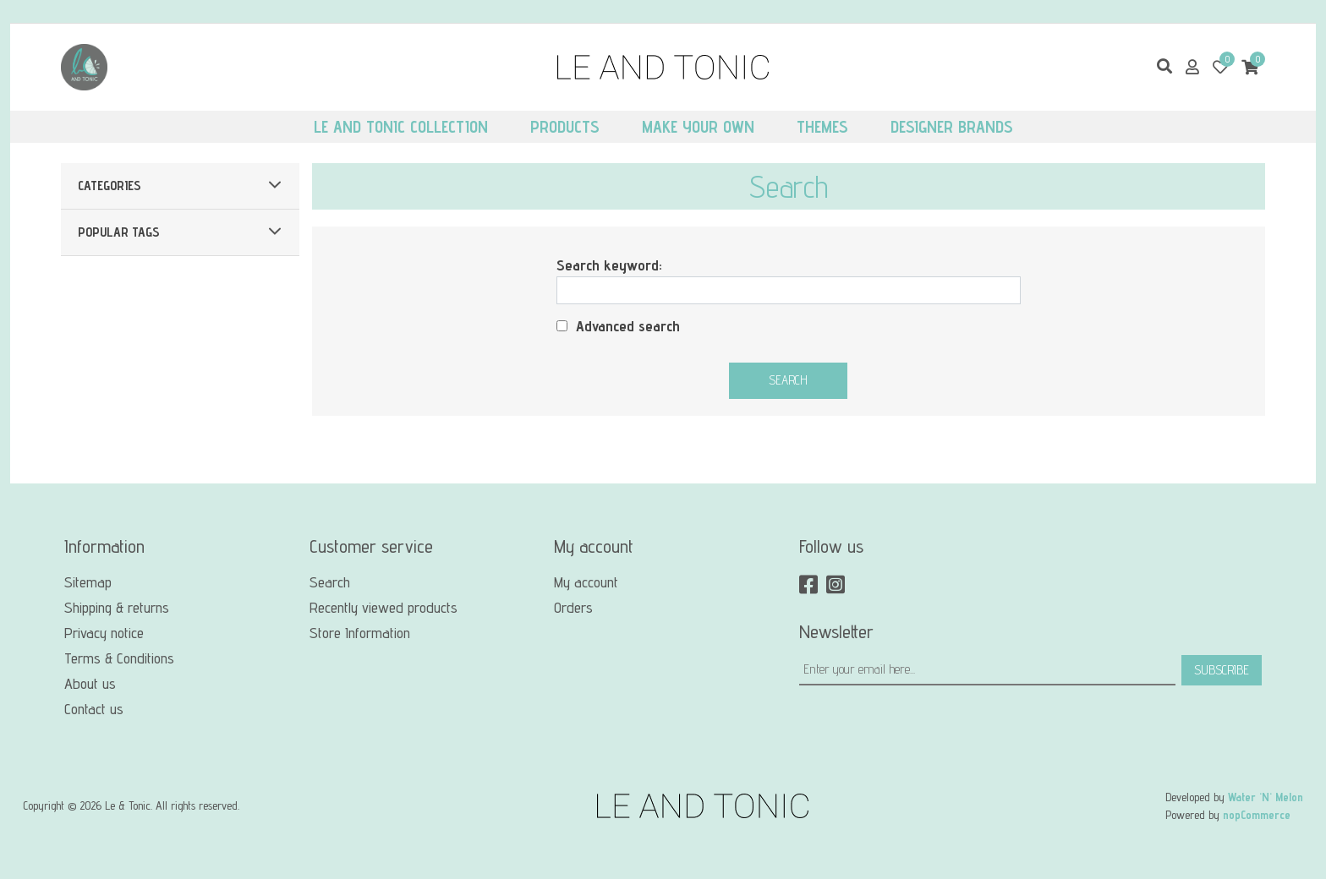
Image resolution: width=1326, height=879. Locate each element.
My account (586, 582)
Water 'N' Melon (1265, 797)
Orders (573, 607)
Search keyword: (609, 265)
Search (788, 380)
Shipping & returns (116, 607)
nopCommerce (1256, 815)
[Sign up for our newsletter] (987, 670)
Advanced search (628, 326)
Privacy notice (104, 633)
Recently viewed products (384, 607)
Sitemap (88, 582)
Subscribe (1221, 670)
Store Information (360, 633)
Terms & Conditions (119, 658)
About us (90, 683)
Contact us (93, 709)
